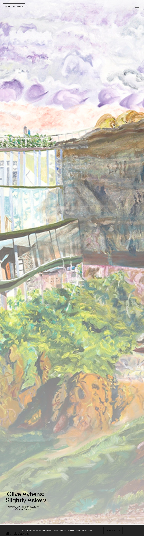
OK (98, 530)
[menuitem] (137, 6)
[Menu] (137, 6)
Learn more (113, 530)
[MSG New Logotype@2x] (14, 6)
